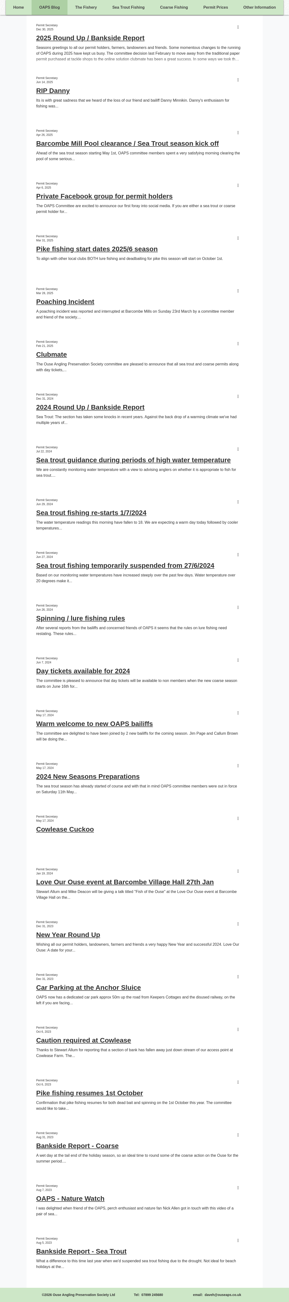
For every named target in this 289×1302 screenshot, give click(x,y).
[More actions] (240, 27)
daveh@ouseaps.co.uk (223, 1295)
